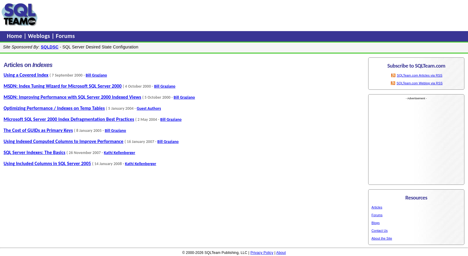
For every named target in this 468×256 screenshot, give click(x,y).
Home (15, 35)
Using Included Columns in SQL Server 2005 (47, 163)
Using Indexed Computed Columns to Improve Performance (63, 141)
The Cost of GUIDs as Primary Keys (38, 130)
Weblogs (40, 35)
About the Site (381, 238)
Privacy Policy (261, 253)
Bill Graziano (96, 75)
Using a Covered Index (26, 75)
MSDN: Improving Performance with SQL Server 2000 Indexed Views (72, 97)
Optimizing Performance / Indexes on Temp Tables (54, 108)
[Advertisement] (153, 14)
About (281, 253)
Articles (376, 207)
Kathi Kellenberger (119, 152)
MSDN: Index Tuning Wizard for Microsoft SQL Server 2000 (63, 86)
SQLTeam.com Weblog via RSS (420, 83)
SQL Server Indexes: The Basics (34, 152)
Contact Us (379, 230)
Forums (65, 35)
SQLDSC (50, 47)
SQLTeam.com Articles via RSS (420, 75)
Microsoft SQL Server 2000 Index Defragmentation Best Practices (69, 119)
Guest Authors (149, 108)
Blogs (375, 223)
